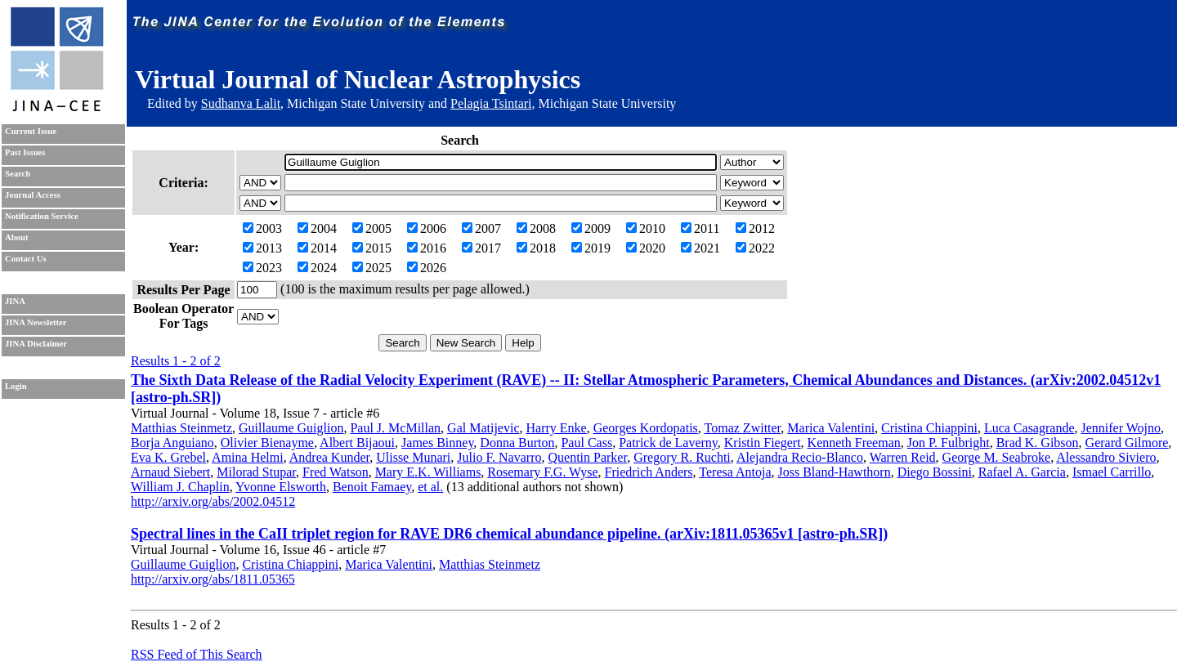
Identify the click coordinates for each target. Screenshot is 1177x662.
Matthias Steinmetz (181, 428)
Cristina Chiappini (929, 428)
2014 (317, 248)
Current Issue (30, 131)
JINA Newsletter (35, 322)
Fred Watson (335, 472)
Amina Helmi (248, 457)
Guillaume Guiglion (291, 428)
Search (17, 173)
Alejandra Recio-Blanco (799, 457)
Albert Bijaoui (357, 443)
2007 (481, 228)
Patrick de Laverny (668, 443)
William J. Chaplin (180, 487)
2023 (262, 268)
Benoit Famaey (372, 487)
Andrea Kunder (329, 457)
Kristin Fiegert (762, 443)
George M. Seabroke (996, 457)
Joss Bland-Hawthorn (833, 472)
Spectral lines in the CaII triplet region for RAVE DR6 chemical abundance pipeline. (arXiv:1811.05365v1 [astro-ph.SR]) (509, 534)
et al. (430, 487)
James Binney (437, 443)
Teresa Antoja (735, 472)
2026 (426, 268)
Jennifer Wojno (1121, 428)
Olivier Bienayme (267, 443)
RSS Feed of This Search (196, 654)
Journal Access (32, 194)
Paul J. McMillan (395, 428)
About (16, 237)
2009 (591, 228)
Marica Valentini (831, 428)
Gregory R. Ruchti (682, 457)
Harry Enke (556, 428)
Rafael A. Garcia (1022, 472)
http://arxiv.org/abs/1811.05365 (213, 579)
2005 (372, 228)
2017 (481, 248)
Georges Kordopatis (645, 428)
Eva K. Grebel (168, 457)
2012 (755, 228)
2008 (536, 228)
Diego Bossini (934, 472)
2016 (426, 248)
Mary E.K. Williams (428, 472)
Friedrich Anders (649, 472)
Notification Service (41, 216)
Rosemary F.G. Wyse (542, 472)
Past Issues (25, 152)
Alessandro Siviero (1106, 457)
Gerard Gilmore (1127, 443)
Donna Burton (517, 443)
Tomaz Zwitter (743, 428)
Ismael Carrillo (1111, 472)
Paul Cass (586, 443)
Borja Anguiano (172, 443)
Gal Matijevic (483, 428)
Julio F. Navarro (499, 457)
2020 (645, 248)
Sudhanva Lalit (240, 103)
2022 (755, 248)
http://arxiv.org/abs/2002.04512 (213, 501)
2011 (700, 228)
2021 (700, 248)
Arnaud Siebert (170, 472)
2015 (372, 248)
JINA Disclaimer (36, 343)
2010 (645, 228)
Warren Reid (903, 457)
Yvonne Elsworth (280, 487)
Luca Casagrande (1029, 428)
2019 (591, 248)
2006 (426, 228)
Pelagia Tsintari (490, 103)
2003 (262, 228)
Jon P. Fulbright (948, 443)
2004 (317, 228)
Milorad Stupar (256, 472)
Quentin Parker (587, 457)
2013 (262, 248)
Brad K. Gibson (1037, 443)
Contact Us (26, 258)
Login (16, 386)
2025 (372, 268)
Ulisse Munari (413, 457)
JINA (15, 301)
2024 (317, 268)
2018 (536, 248)
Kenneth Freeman (854, 443)
